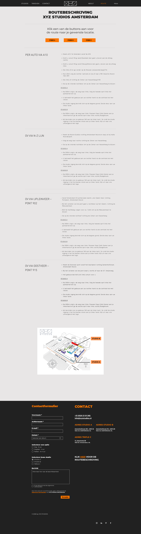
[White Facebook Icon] (111, 523)
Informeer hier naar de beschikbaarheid (51, 477)
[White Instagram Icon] (97, 523)
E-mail (34, 428)
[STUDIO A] (52, 40)
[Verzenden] (65, 497)
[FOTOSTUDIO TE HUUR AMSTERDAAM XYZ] (106, 523)
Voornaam (36, 415)
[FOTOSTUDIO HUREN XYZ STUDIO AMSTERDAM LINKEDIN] (101, 523)
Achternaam (37, 421)
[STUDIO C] (89, 40)
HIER (83, 457)
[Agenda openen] (60, 438)
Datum (36, 435)
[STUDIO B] (70, 40)
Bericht (35, 468)
